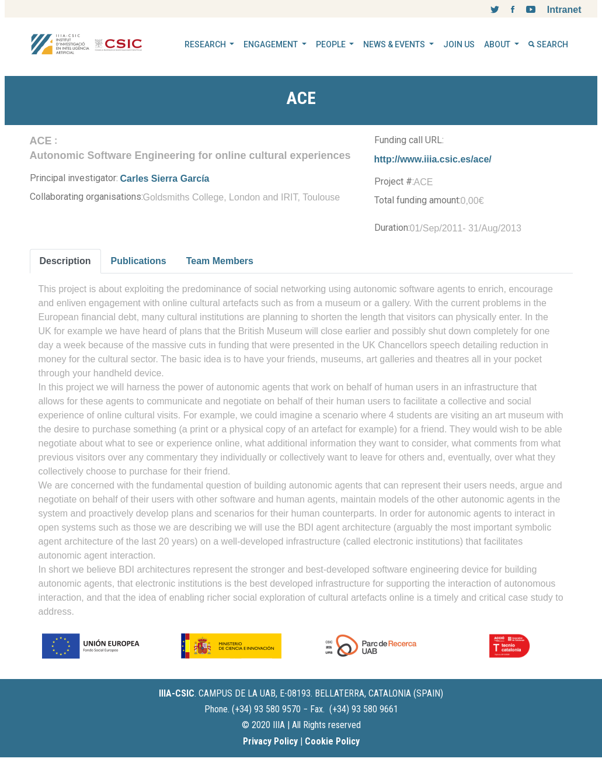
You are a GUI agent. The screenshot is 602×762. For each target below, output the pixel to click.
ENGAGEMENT (271, 44)
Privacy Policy (270, 741)
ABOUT (498, 44)
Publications (138, 261)
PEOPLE (331, 44)
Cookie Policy (332, 741)
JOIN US (459, 44)
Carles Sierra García (165, 178)
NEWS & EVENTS (395, 44)
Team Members (219, 261)
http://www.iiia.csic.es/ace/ (433, 159)
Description (65, 261)
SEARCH (548, 44)
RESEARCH (206, 44)
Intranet (564, 10)
